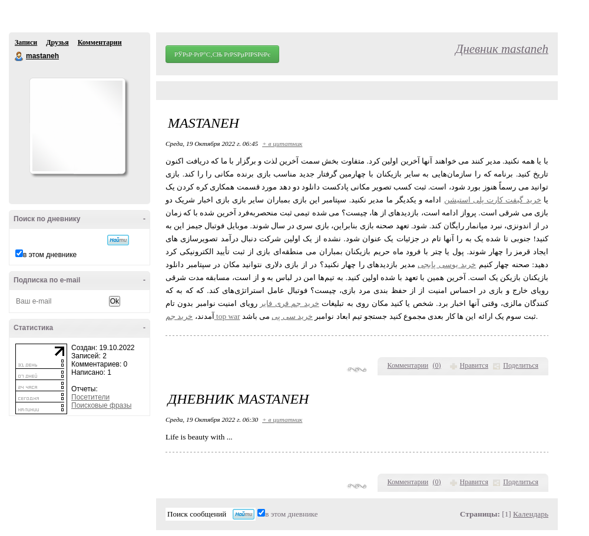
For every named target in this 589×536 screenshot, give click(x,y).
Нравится (474, 365)
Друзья (57, 42)
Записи (26, 42)
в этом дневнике (50, 255)
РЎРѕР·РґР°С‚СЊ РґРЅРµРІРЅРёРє (222, 54)
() (437, 365)
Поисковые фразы (101, 405)
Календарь (530, 514)
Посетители (90, 397)
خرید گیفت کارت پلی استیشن (492, 199)
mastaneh (19, 56)
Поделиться (520, 365)
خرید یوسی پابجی (447, 264)
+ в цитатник (282, 143)
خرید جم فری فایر (289, 303)
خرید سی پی (292, 316)
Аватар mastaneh (77, 126)
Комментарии (100, 42)
